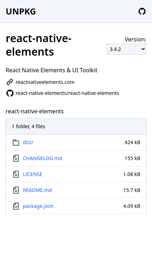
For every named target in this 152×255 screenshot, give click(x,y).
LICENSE (33, 174)
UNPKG (21, 11)
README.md (37, 190)
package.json (38, 206)
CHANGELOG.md (42, 158)
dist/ (28, 142)
